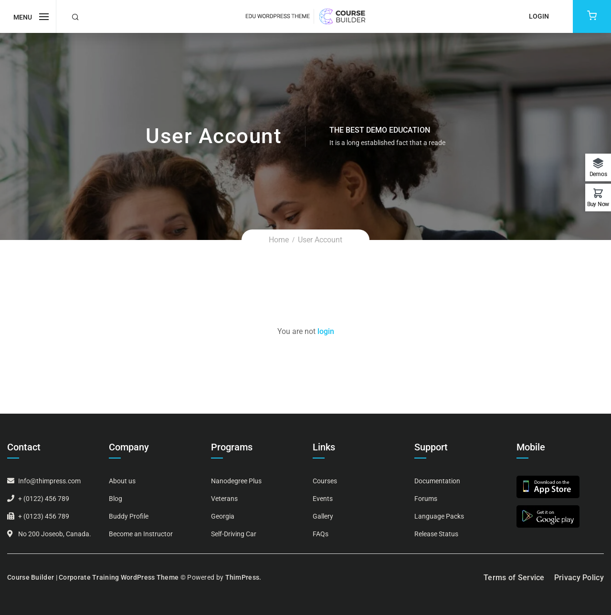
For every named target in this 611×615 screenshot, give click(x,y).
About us (122, 481)
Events (323, 498)
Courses (325, 481)
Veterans (224, 498)
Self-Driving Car (233, 534)
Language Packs (439, 516)
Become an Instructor (141, 534)
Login (539, 16)
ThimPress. (243, 577)
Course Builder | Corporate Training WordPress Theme (93, 577)
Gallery (323, 516)
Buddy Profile (128, 516)
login (325, 331)
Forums (425, 498)
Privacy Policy (579, 577)
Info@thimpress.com (49, 481)
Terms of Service (514, 577)
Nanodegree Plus (236, 481)
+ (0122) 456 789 (43, 498)
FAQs (320, 534)
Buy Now (598, 204)
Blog (115, 498)
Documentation (437, 481)
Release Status (436, 534)
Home (279, 239)
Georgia (222, 516)
